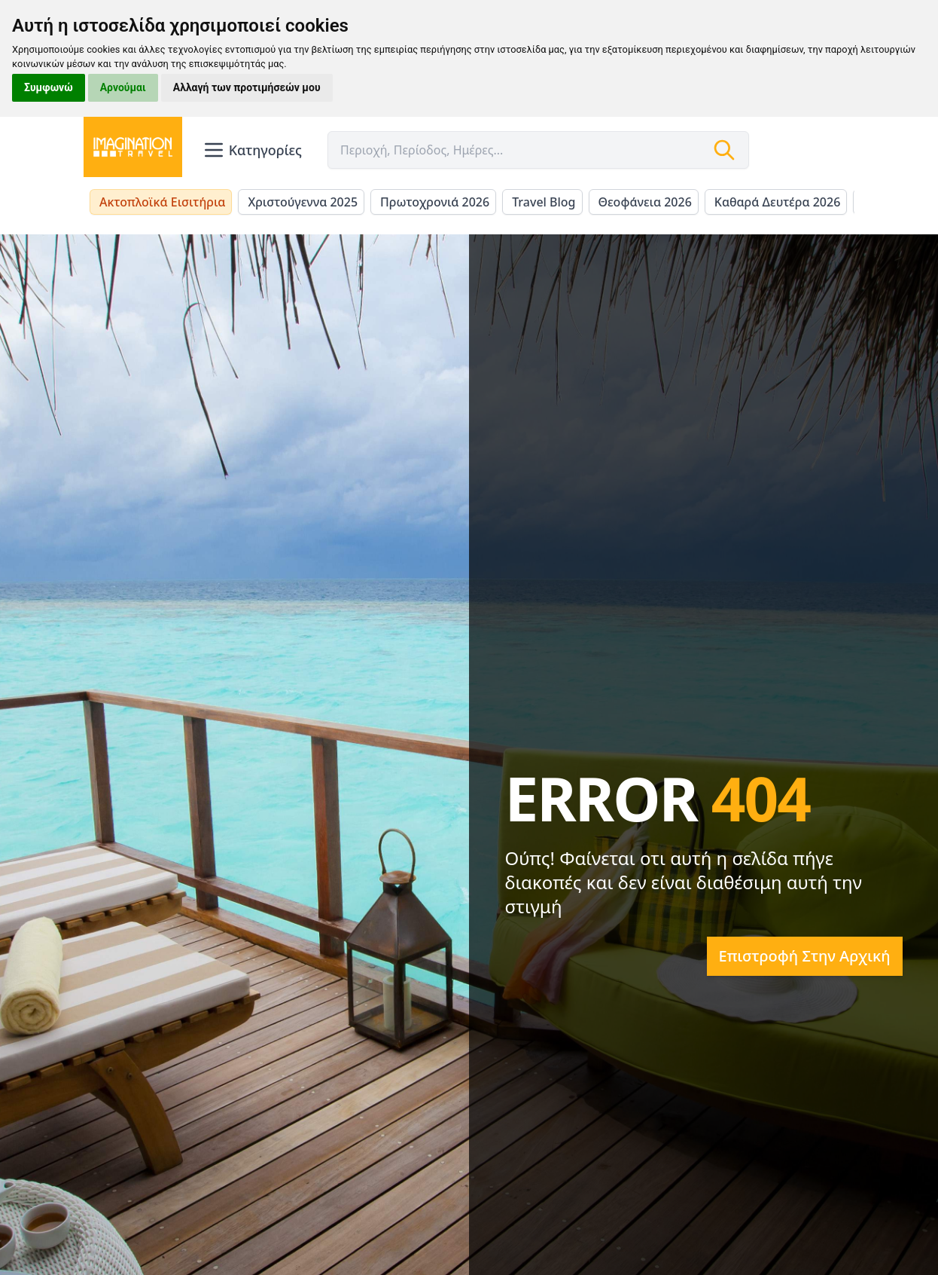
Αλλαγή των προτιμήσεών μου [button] (247, 87)
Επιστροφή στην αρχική (805, 956)
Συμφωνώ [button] (48, 87)
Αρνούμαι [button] (123, 87)
